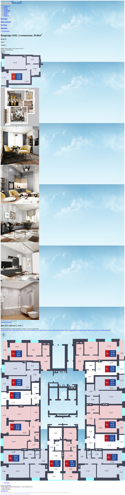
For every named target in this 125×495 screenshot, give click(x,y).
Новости (6, 13)
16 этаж (62, 330)
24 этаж (97, 330)
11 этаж (40, 330)
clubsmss (8, 485)
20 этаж (79, 330)
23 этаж (92, 330)
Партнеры (6, 15)
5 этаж (17, 330)
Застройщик (7, 10)
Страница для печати (6, 322)
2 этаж (6, 330)
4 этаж (13, 330)
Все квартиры (5, 31)
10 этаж (36, 330)
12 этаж (45, 330)
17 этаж (66, 330)
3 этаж (9, 330)
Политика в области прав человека (7, 493)
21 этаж (84, 330)
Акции (5, 14)
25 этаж (101, 330)
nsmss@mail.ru (4, 491)
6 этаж (21, 330)
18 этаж (71, 330)
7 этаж (24, 330)
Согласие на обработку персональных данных (22, 493)
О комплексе (7, 6)
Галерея (6, 8)
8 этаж (28, 330)
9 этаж (32, 330)
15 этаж (58, 330)
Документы (7, 11)
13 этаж (49, 330)
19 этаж (75, 330)
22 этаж (88, 330)
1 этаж (2, 330)
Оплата (5, 7)
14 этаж (53, 330)
